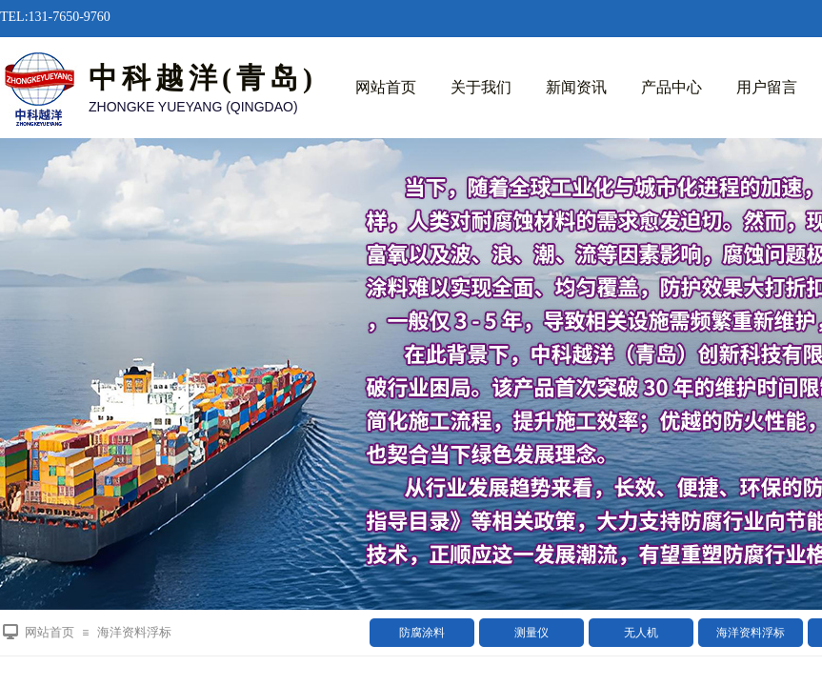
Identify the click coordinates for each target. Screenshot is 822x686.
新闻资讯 (576, 87)
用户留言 (766, 87)
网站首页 (385, 87)
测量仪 (531, 632)
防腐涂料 (422, 632)
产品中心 (671, 87)
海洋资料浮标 (750, 632)
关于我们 (481, 87)
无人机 (641, 632)
